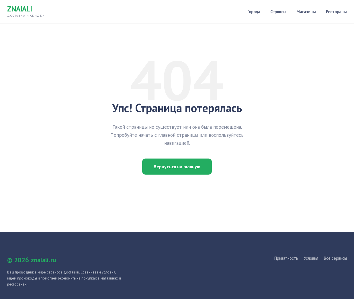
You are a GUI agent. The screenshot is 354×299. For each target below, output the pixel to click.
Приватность (286, 258)
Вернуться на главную (177, 166)
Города (253, 11)
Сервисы (278, 11)
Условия (311, 258)
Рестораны (336, 11)
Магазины (306, 11)
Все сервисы (335, 258)
